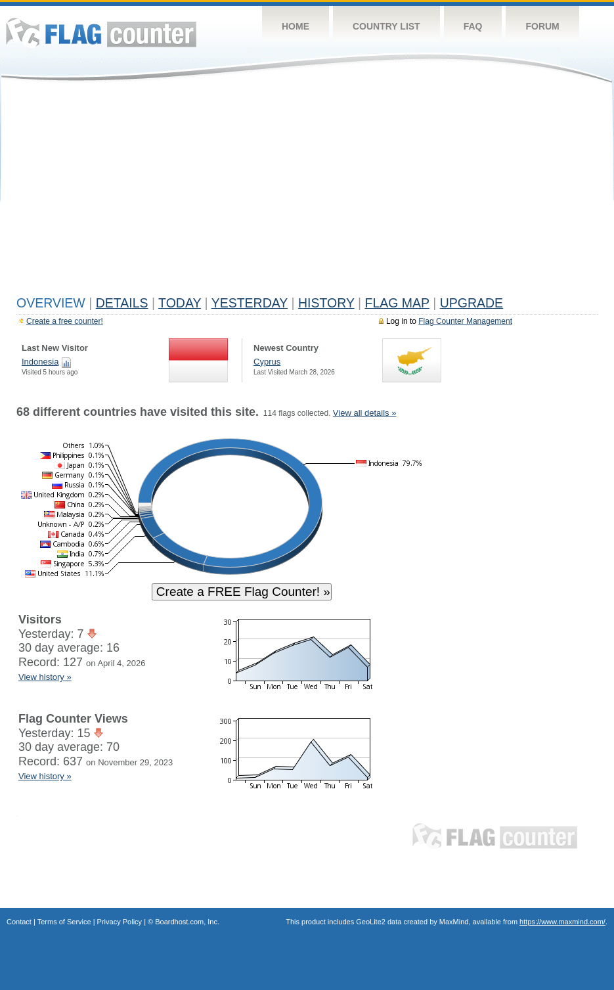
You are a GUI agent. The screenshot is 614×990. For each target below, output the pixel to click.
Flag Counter (101, 32)
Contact (19, 922)
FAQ (473, 26)
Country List (386, 26)
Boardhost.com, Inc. (187, 922)
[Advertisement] (307, 192)
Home (295, 26)
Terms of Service (64, 922)
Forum (542, 26)
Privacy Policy (119, 922)
